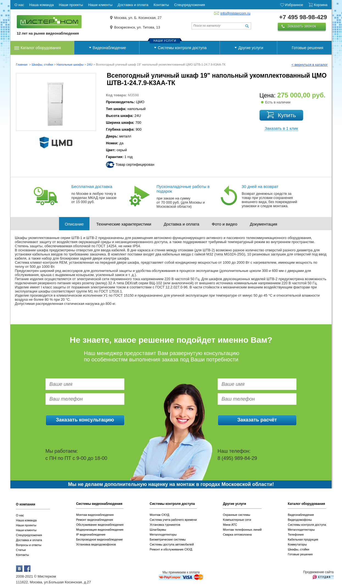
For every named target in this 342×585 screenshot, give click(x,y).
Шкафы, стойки (42, 64)
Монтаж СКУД (159, 514)
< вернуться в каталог (309, 65)
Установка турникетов (165, 524)
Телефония (296, 534)
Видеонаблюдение (109, 48)
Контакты (22, 554)
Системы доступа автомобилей (172, 544)
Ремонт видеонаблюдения (94, 519)
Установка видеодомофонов (96, 544)
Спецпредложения (29, 535)
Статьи (21, 550)
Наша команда (26, 520)
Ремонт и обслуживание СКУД (171, 549)
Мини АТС (230, 524)
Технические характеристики (123, 224)
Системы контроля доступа (182, 48)
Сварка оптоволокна (237, 534)
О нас (20, 515)
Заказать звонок (301, 26)
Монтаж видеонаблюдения (95, 514)
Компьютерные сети (237, 519)
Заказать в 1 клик (281, 128)
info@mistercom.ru (235, 13)
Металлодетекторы (163, 534)
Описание (74, 224)
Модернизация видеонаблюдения (99, 529)
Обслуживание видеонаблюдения (100, 524)
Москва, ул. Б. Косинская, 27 (138, 18)
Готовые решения (307, 48)
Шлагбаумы (158, 529)
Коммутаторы (297, 544)
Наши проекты (26, 525)
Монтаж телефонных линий (242, 529)
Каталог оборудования (41, 48)
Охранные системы (236, 514)
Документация (263, 224)
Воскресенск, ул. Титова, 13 (137, 27)
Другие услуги (250, 48)
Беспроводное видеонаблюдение (99, 539)
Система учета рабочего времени (173, 519)
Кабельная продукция (303, 539)
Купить (287, 115)
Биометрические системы (168, 539)
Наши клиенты (26, 530)
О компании (25, 504)
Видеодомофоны (300, 519)
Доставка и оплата (181, 224)
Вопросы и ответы (28, 545)
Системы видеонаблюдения (99, 504)
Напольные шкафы (70, 64)
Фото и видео (224, 224)
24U (89, 64)
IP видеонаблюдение (90, 534)
